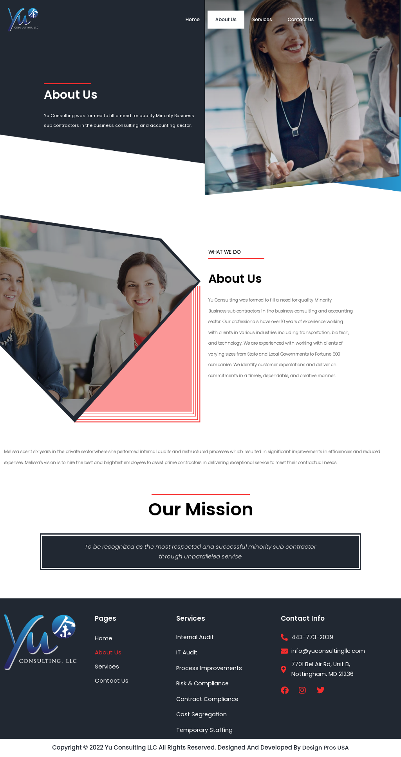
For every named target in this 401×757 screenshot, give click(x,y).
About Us (226, 19)
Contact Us (300, 19)
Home (193, 19)
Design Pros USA (325, 748)
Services (262, 19)
